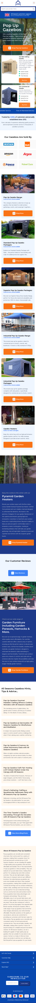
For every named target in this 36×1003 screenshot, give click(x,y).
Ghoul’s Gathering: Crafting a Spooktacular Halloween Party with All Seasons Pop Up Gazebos (17, 792)
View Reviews (18, 573)
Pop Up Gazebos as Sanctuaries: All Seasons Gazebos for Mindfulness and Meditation (17, 725)
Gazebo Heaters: (10, 429)
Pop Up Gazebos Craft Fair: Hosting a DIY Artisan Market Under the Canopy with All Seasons (17, 770)
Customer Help (18, 958)
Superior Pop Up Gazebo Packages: (17, 290)
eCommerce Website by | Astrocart (18, 1000)
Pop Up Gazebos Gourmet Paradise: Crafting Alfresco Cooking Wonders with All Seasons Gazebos (17, 703)
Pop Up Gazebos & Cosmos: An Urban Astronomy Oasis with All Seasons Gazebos (16, 747)
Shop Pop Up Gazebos (18, 48)
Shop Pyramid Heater (18, 542)
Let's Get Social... (18, 953)
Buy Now (24, 80)
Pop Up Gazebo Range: (12, 197)
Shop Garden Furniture (18, 670)
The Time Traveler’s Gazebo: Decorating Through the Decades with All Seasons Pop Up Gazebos (17, 815)
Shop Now (18, 213)
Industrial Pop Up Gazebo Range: (16, 336)
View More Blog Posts (18, 833)
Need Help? (18, 967)
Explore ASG (18, 962)
